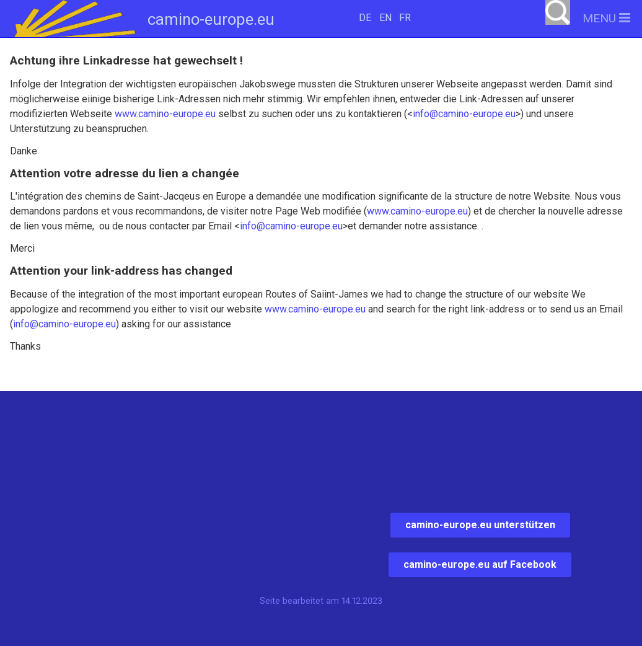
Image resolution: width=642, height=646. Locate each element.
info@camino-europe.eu (464, 114)
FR (405, 18)
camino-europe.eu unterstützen (480, 525)
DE (365, 18)
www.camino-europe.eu (165, 114)
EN (385, 18)
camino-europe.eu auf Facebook (479, 564)
